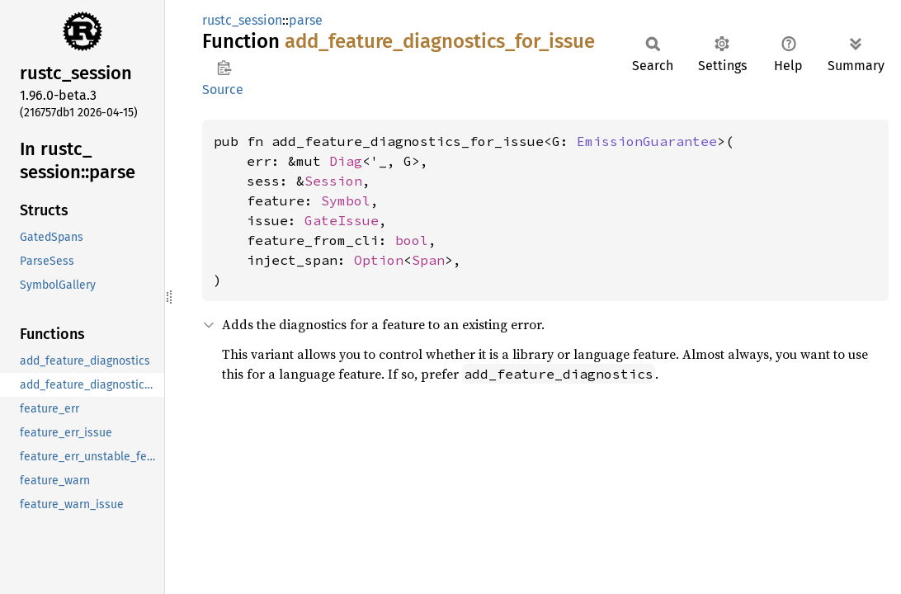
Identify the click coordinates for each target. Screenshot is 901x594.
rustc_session (242, 20)
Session (333, 180)
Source (222, 89)
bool (411, 240)
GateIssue (341, 220)
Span (428, 260)
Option (378, 260)
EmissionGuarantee (647, 141)
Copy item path (224, 68)
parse (306, 20)
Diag (345, 161)
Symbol (345, 200)
